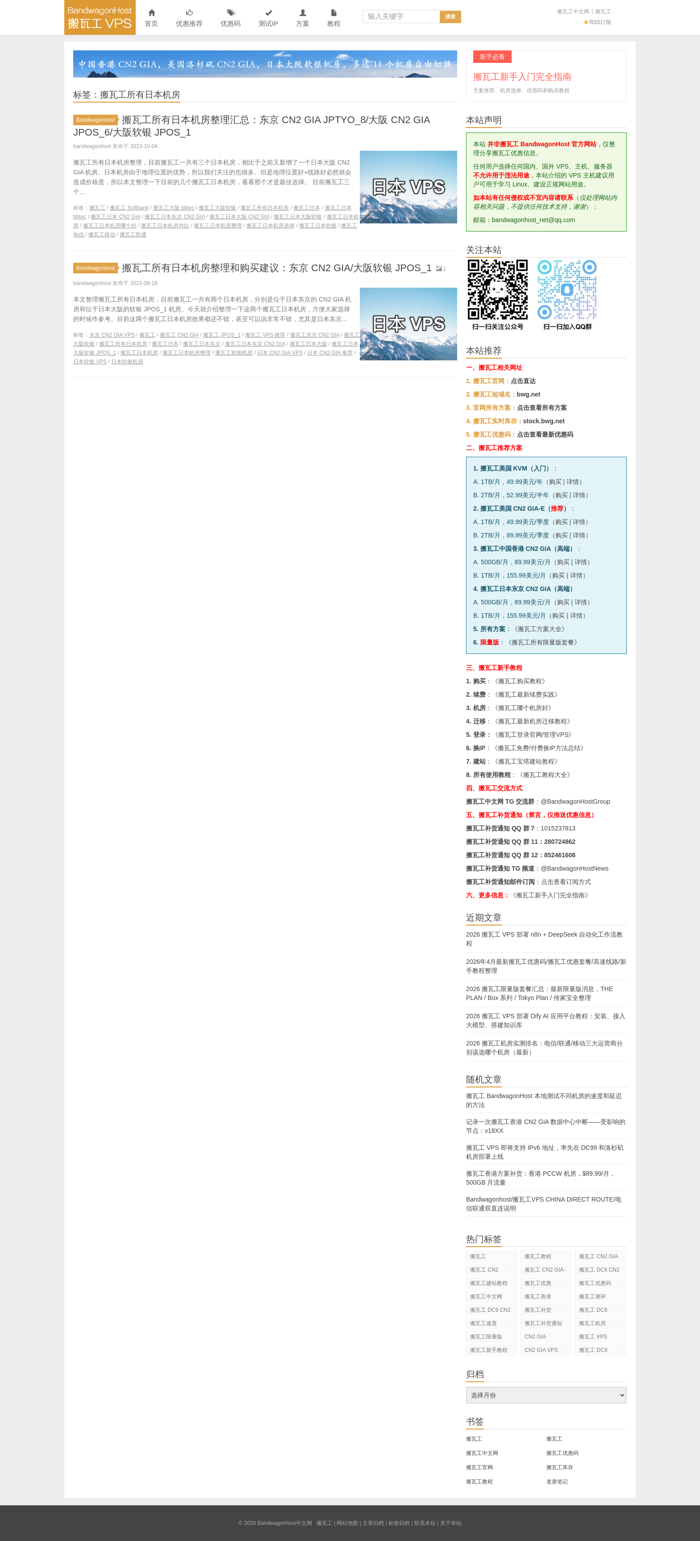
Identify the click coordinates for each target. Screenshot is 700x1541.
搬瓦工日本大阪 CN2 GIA (239, 217)
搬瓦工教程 (538, 1256)
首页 (151, 18)
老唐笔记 (557, 1482)
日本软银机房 (127, 362)
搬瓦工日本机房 (139, 353)
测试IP (268, 18)
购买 (555, 481)
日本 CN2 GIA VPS (280, 353)
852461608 (559, 855)
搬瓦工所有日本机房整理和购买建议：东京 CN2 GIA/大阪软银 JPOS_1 (277, 267)
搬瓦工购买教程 (520, 681)
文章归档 (373, 1523)
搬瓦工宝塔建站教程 (526, 761)
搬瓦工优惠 (538, 1283)
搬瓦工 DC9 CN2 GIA (490, 1311)
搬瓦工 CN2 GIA (179, 335)
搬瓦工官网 (479, 1467)
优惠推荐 (189, 18)
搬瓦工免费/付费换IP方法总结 (539, 748)
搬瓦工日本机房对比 (165, 226)
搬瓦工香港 (538, 1296)
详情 (573, 481)
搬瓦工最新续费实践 (526, 694)
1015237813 (558, 828)
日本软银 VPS (90, 362)
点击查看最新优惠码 (545, 434)
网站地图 (347, 1523)
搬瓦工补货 (538, 1310)
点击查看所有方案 (542, 407)
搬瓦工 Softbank (129, 208)
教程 (334, 18)
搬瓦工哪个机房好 (523, 707)
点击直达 (523, 380)
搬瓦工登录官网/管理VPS (533, 734)
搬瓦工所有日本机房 (265, 208)
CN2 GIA (535, 1337)
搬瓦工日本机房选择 (270, 226)
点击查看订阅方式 (566, 881)
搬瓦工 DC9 (593, 1350)
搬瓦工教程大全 (545, 774)
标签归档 (399, 1523)
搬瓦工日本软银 (318, 226)
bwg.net (529, 394)
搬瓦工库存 (559, 1467)
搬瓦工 (603, 11)
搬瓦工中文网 (573, 11)
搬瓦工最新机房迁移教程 (532, 721)
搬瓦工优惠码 (595, 1283)
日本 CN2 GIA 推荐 (330, 353)
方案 (302, 18)
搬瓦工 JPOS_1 (222, 335)
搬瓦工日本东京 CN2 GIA (175, 217)
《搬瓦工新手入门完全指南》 (550, 895)
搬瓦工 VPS (593, 1337)
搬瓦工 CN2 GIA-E (545, 1271)
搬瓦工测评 (592, 1296)
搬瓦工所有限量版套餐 (543, 642)
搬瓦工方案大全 (540, 628)
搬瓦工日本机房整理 (218, 226)
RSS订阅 (597, 22)
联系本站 (425, 1523)
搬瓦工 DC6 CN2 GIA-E (599, 1271)
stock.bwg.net (544, 421)
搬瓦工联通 (133, 234)
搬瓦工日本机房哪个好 (110, 226)
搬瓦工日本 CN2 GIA (115, 217)
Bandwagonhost (97, 120)
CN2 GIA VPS (541, 1350)
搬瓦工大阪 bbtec (174, 208)
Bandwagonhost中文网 (100, 17)
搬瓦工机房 (592, 1323)
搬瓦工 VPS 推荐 (265, 335)
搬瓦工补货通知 (543, 1323)
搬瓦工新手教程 (489, 1350)
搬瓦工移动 (101, 234)
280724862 (559, 841)
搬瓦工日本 (306, 208)
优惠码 (231, 18)
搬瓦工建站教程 (489, 1283)
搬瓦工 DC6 (593, 1310)
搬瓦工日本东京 (202, 344)
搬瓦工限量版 (486, 1337)
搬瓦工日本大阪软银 (298, 217)
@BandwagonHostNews (574, 868)
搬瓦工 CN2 (484, 1270)
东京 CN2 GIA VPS (112, 335)
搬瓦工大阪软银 (217, 208)
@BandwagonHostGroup (575, 801)
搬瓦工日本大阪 (308, 344)
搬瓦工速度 (483, 1323)
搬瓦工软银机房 (234, 353)
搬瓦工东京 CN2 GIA (315, 335)
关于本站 (451, 1523)
